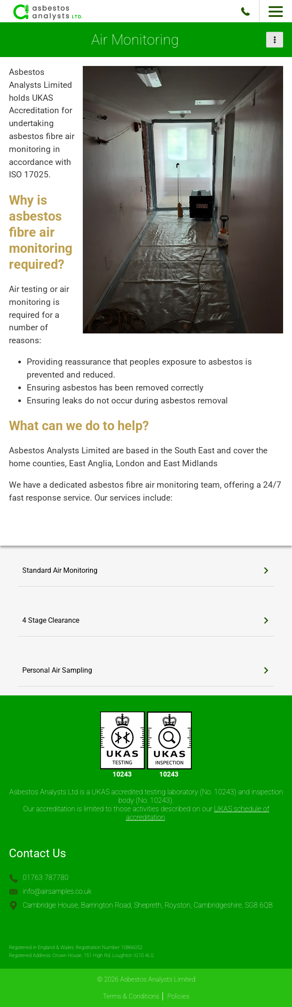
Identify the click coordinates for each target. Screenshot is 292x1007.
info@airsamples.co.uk (57, 891)
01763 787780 (46, 877)
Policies (178, 996)
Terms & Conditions (131, 996)
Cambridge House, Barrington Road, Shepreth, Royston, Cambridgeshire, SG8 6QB (148, 905)
